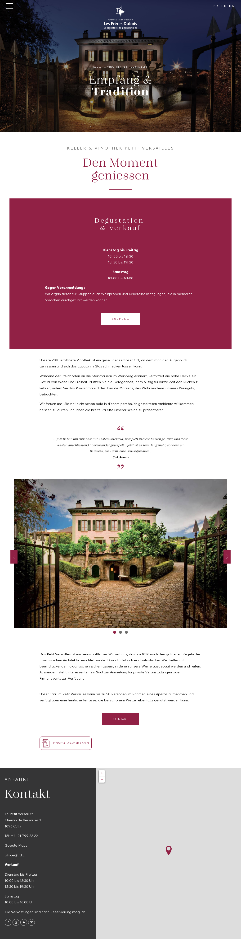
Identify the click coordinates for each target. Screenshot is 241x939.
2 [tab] (120, 632)
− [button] (102, 779)
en (232, 5)
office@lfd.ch (16, 855)
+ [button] (102, 773)
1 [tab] (114, 632)
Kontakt (120, 719)
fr (215, 5)
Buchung (120, 319)
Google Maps (16, 845)
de (224, 5)
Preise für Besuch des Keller (65, 743)
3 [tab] (126, 632)
